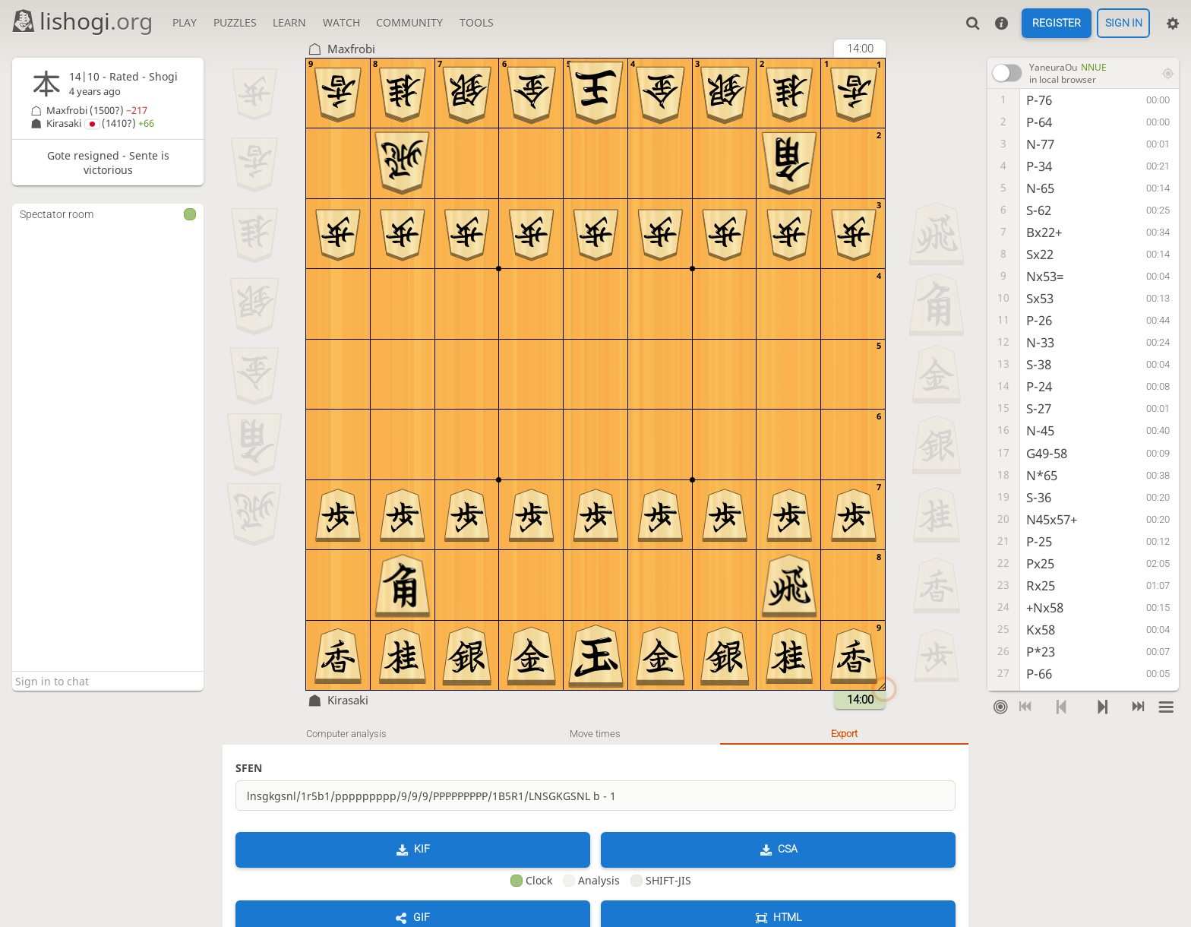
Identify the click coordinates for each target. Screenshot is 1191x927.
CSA (788, 849)
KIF (422, 849)
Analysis (591, 880)
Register (1056, 23)
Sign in (1123, 23)
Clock (531, 880)
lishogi (82, 21)
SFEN (248, 768)
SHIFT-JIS (660, 880)
